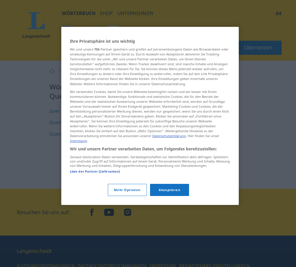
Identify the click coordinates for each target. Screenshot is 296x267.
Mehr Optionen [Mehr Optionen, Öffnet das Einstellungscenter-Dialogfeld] (127, 190)
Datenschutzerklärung (169, 136)
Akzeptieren (169, 190)
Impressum (78, 141)
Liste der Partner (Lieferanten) (95, 171)
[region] (150, 116)
